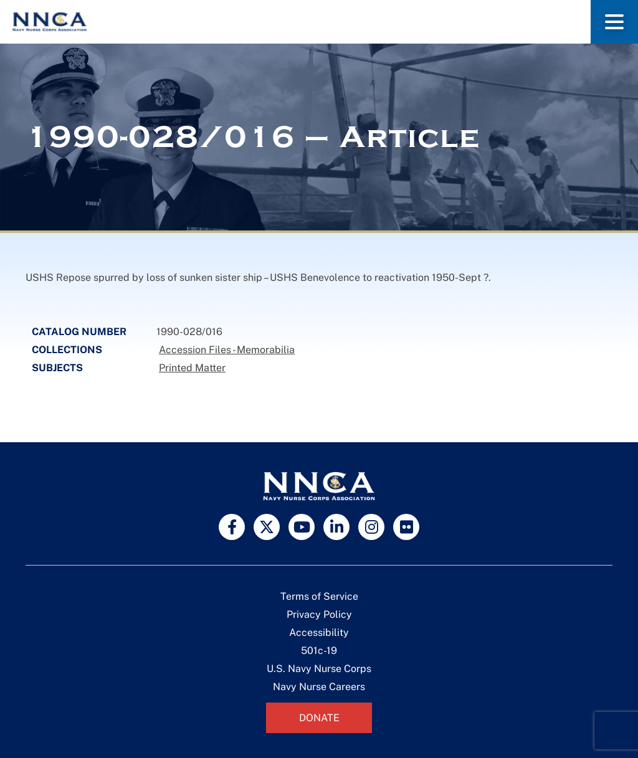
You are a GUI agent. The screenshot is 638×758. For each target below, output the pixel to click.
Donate (319, 718)
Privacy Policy (319, 614)
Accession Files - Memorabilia (227, 350)
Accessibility (319, 632)
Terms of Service (319, 596)
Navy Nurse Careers (319, 687)
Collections (67, 350)
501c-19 (319, 650)
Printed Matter (192, 368)
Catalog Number (79, 332)
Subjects (57, 368)
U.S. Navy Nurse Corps (319, 669)
